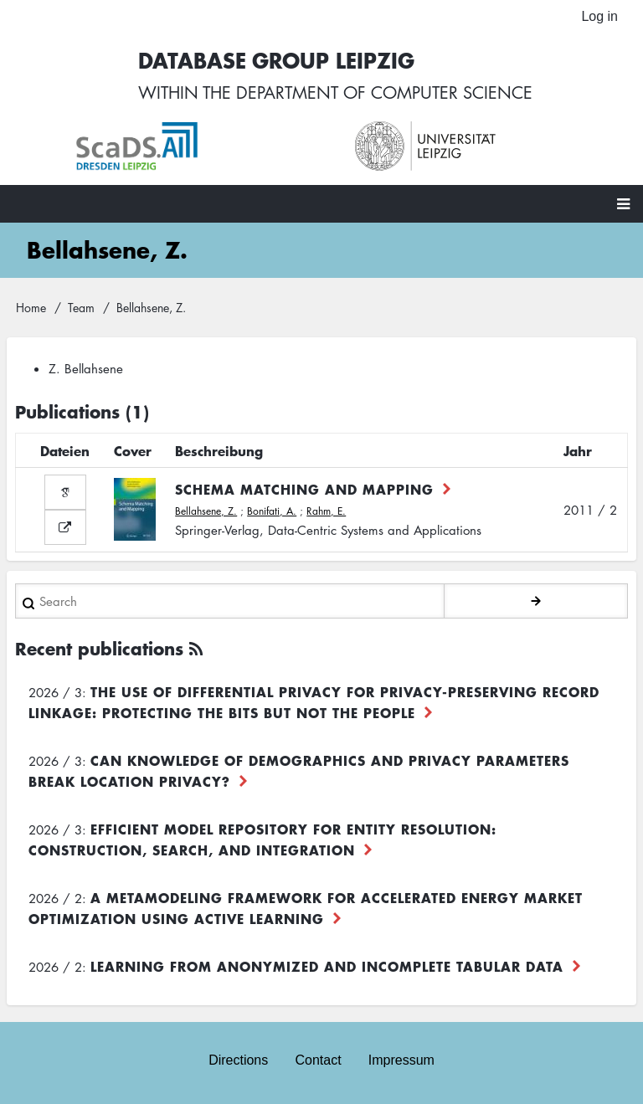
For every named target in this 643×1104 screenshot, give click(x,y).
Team (81, 307)
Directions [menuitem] (238, 1060)
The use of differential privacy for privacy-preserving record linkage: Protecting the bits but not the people (313, 701)
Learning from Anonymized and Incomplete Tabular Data (326, 966)
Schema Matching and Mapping (304, 489)
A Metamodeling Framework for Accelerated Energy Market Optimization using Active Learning (305, 907)
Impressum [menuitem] (401, 1060)
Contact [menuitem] (318, 1060)
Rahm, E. (326, 511)
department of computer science (384, 92)
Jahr (577, 450)
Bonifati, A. (271, 511)
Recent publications (99, 648)
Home (31, 307)
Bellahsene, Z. (206, 511)
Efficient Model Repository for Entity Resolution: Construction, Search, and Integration (262, 839)
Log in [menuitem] (599, 16)
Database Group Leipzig (276, 59)
